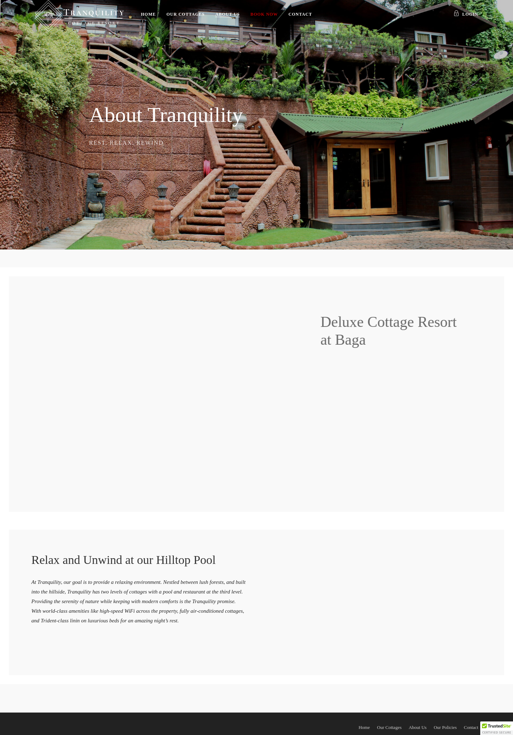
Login (466, 14)
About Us (227, 14)
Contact (300, 14)
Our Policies (445, 727)
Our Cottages (185, 14)
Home (148, 14)
